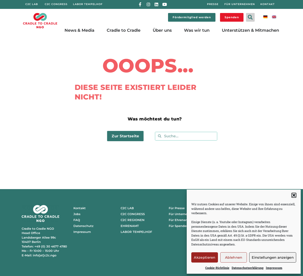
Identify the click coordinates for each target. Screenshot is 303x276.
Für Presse (177, 208)
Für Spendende (180, 226)
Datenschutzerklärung (248, 268)
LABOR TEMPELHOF (136, 232)
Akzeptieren (204, 257)
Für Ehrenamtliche (183, 220)
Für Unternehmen (182, 214)
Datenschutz (83, 226)
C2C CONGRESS (133, 214)
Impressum (274, 268)
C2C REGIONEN (133, 220)
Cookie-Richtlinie (217, 268)
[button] (294, 195)
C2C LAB (127, 208)
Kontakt (79, 208)
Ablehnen (233, 257)
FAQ (76, 220)
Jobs (76, 214)
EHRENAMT (130, 226)
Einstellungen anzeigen (273, 257)
